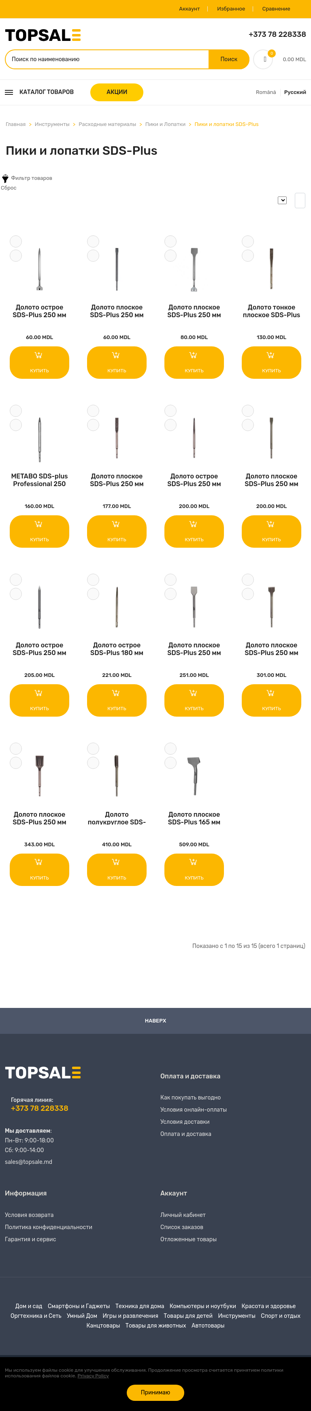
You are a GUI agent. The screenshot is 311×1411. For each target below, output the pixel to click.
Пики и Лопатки (165, 125)
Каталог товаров (39, 92)
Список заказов (181, 1228)
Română (266, 93)
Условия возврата (29, 1216)
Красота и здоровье (268, 1307)
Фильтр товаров (26, 179)
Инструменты (52, 125)
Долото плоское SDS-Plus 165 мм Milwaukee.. (194, 819)
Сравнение (276, 9)
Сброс (9, 188)
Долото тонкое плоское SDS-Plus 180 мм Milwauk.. (271, 311)
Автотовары (208, 1327)
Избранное (230, 9)
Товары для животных (156, 1327)
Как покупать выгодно (190, 1099)
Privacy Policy (93, 1376)
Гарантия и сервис (30, 1241)
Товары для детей (188, 1317)
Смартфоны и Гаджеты (79, 1307)
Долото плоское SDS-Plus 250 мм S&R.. (117, 311)
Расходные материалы (107, 125)
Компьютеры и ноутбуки (203, 1307)
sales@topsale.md (28, 1163)
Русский (295, 93)
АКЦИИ (117, 92)
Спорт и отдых (280, 1317)
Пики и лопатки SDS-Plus (226, 125)
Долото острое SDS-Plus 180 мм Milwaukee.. (116, 650)
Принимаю (155, 1392)
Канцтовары (103, 1327)
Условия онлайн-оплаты (193, 1111)
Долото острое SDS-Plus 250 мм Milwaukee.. (194, 480)
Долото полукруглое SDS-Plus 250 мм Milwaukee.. (117, 819)
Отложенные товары (188, 1241)
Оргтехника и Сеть (36, 1317)
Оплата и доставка (185, 1135)
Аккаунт (188, 9)
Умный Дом (82, 1317)
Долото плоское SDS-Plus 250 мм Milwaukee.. (117, 480)
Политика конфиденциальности (48, 1228)
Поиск (228, 59)
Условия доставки (185, 1123)
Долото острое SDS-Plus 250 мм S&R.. (39, 311)
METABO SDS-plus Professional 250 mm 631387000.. (39, 480)
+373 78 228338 (277, 34)
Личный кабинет (183, 1216)
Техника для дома (139, 1307)
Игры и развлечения (130, 1317)
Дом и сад (29, 1307)
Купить (39, 362)
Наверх (155, 1022)
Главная (16, 125)
